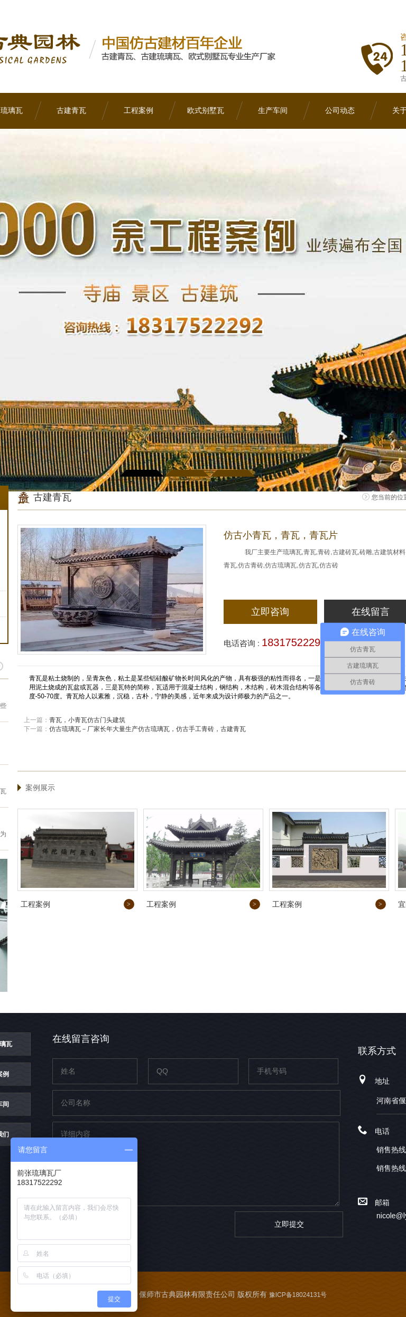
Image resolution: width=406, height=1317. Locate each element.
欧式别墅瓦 (205, 111)
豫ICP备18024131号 (298, 1295)
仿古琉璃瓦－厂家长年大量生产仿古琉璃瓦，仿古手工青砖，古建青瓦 (147, 729)
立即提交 (289, 1224)
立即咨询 (270, 612)
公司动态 (340, 111)
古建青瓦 (71, 111)
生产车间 (273, 111)
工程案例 (138, 111)
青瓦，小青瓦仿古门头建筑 (87, 720)
